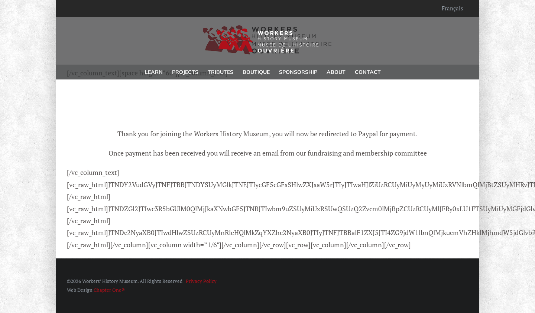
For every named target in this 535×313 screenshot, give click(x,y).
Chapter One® (109, 290)
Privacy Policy (201, 281)
